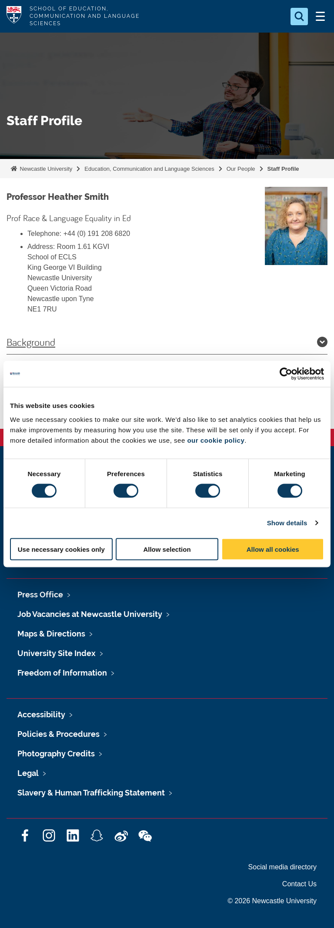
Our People (241, 169)
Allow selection (166, 549)
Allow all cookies (273, 549)
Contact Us (299, 884)
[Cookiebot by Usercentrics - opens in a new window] (286, 374)
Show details (287, 523)
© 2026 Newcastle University (272, 901)
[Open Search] (299, 16)
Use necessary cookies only (61, 549)
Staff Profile (283, 169)
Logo (14, 16)
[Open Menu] (320, 16)
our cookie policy (215, 440)
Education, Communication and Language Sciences (149, 169)
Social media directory (282, 867)
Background (167, 341)
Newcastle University (45, 169)
